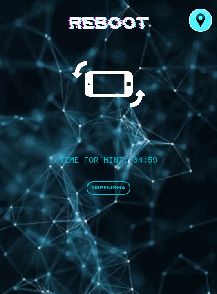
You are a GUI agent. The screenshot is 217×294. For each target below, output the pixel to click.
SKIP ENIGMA (108, 188)
